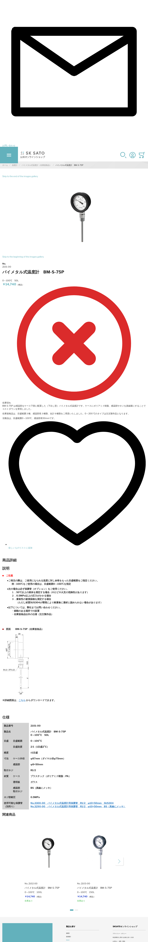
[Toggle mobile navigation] (9, 155)
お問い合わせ (8, 145)
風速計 (68, 940)
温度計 (68, 933)
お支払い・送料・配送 (119, 941)
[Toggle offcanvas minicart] (141, 155)
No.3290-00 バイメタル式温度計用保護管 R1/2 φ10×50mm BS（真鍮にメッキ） (78, 806)
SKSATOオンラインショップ (125, 926)
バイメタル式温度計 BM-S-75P (42, 887)
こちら (22, 700)
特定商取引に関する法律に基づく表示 (123, 937)
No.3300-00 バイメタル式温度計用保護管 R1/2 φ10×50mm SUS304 (71, 803)
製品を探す (70, 926)
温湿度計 (68, 936)
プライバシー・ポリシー (119, 933)
